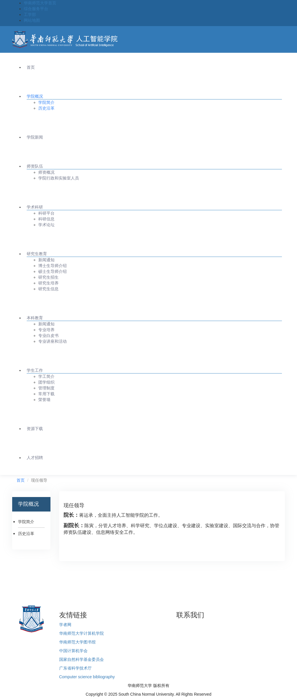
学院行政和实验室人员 (58, 178)
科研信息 (46, 219)
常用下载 (46, 393)
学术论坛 (46, 224)
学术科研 (35, 207)
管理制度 (46, 388)
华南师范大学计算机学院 (81, 633)
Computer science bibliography (87, 676)
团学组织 (46, 382)
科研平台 (46, 213)
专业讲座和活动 (52, 341)
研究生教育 (37, 253)
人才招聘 (35, 457)
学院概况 (35, 96)
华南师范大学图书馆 (77, 642)
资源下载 (35, 428)
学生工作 (35, 370)
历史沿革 (46, 108)
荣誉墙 (44, 399)
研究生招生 (48, 277)
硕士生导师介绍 (52, 271)
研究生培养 (48, 283)
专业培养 (46, 329)
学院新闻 (35, 137)
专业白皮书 (48, 335)
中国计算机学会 (73, 650)
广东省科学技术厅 (75, 668)
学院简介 (46, 102)
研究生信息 (48, 288)
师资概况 (46, 172)
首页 (31, 67)
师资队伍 (35, 166)
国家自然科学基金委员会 (81, 659)
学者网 (65, 624)
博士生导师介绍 (52, 265)
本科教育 (35, 317)
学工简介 (46, 376)
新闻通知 (46, 259)
